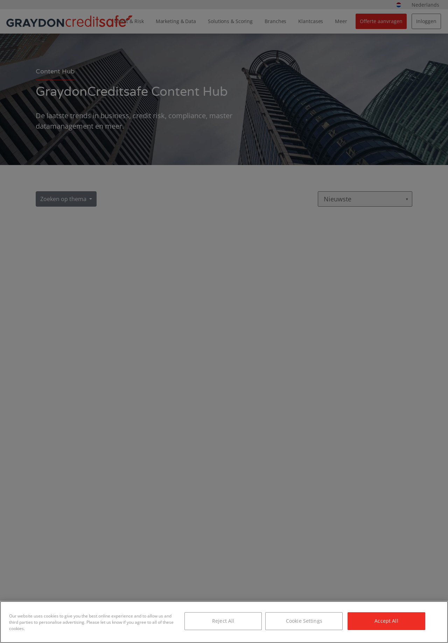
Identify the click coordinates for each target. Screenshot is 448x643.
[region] (224, 622)
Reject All (223, 620)
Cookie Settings (304, 620)
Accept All (386, 620)
